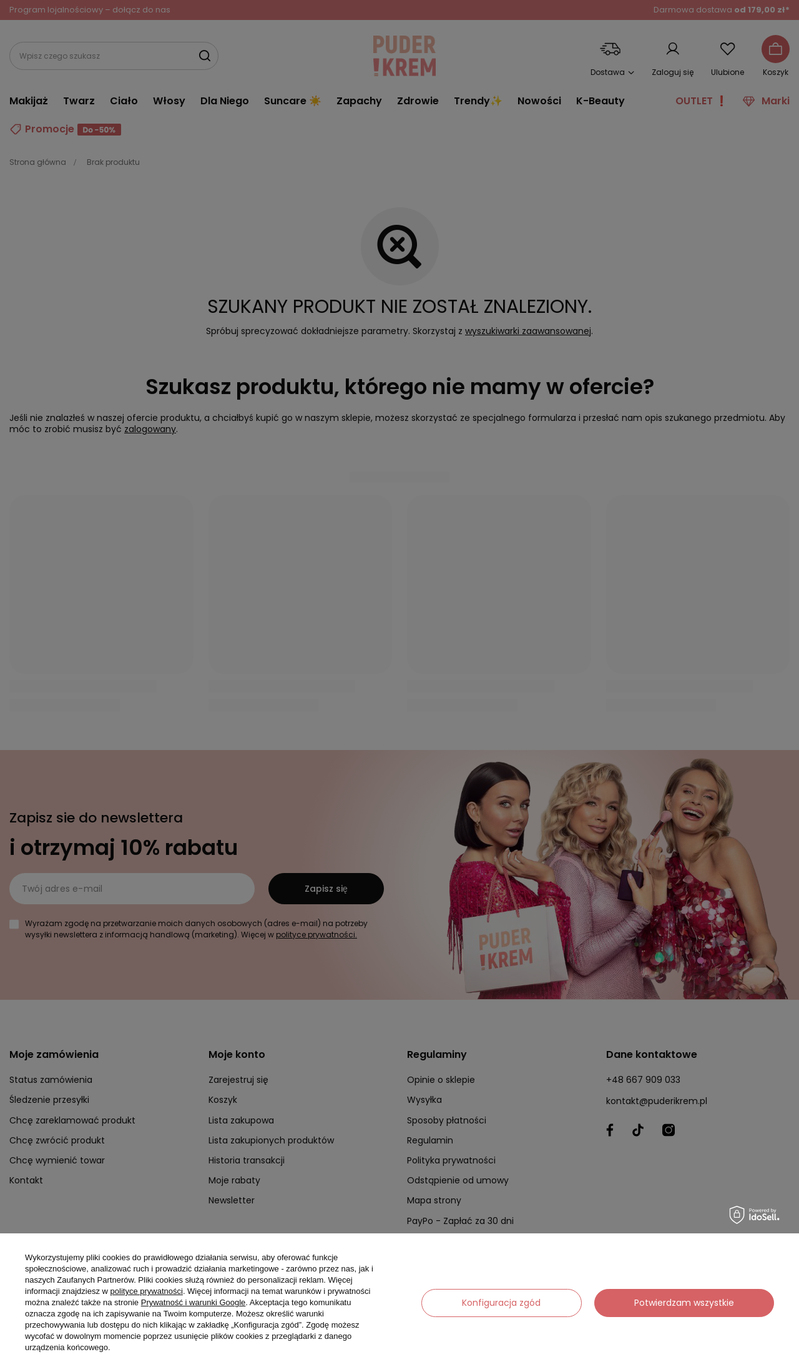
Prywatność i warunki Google (193, 1302)
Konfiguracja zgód (501, 1302)
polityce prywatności (146, 1291)
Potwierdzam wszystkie (684, 1302)
